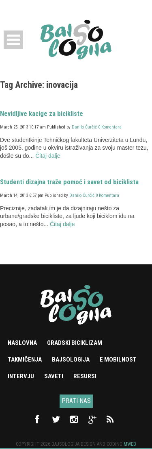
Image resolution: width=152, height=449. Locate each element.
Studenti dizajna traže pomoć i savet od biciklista (69, 182)
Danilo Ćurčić (84, 127)
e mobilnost (118, 359)
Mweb (130, 444)
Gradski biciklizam (74, 343)
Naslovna (22, 343)
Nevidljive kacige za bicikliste (41, 114)
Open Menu (13, 40)
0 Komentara (110, 127)
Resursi (84, 376)
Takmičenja (25, 359)
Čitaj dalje (47, 156)
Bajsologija (71, 359)
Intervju (21, 376)
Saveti (53, 376)
